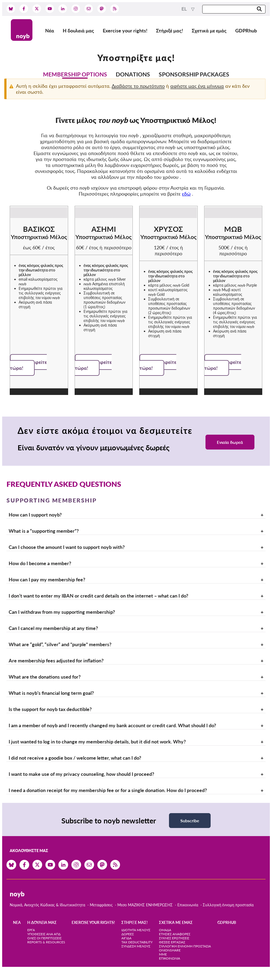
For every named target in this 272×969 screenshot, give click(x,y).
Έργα (31, 930)
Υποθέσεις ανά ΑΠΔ (44, 934)
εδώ (186, 194)
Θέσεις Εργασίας (172, 942)
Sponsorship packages (194, 74)
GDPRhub (246, 30)
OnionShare (170, 950)
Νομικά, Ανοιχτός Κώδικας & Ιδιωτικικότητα (47, 905)
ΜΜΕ (163, 954)
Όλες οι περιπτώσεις (44, 938)
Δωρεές (127, 934)
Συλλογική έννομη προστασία (228, 905)
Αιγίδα (126, 938)
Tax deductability (136, 942)
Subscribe (189, 820)
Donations (133, 74)
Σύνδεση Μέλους (135, 946)
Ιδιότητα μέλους (135, 930)
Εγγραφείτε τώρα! (28, 365)
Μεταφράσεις (102, 905)
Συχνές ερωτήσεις (174, 938)
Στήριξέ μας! (169, 30)
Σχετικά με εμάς (209, 30)
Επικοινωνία (187, 905)
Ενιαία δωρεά (230, 442)
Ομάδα (165, 930)
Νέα (49, 30)
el (185, 9)
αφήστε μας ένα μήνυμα (197, 86)
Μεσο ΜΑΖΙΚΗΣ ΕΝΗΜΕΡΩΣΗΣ (145, 905)
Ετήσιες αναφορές (174, 934)
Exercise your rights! (125, 30)
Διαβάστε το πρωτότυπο (138, 86)
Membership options (75, 74)
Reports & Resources (46, 942)
